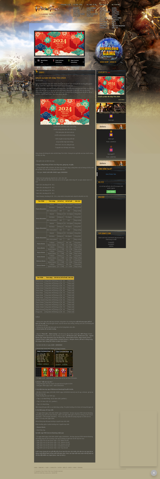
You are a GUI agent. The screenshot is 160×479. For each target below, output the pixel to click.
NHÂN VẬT (104, 4)
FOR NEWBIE (91, 8)
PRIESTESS (104, 26)
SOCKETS (115, 20)
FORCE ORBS (116, 18)
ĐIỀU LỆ (64, 467)
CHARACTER (53, 467)
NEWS (74, 467)
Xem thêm (121, 99)
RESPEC (115, 16)
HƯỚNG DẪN (91, 4)
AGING (114, 8)
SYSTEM (59, 467)
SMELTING (115, 12)
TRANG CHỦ (66, 4)
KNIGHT (102, 20)
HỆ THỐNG (116, 4)
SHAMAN (103, 28)
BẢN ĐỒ (75, 8)
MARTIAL (103, 16)
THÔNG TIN (77, 4)
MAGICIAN (103, 24)
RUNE (114, 22)
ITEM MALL (80, 467)
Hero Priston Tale (111, 174)
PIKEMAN (103, 10)
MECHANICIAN (105, 12)
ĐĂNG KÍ (113, 62)
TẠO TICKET (111, 191)
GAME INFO (41, 467)
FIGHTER (103, 8)
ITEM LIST (90, 16)
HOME (35, 467)
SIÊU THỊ (115, 28)
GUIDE (47, 467)
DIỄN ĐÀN (76, 12)
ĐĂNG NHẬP (104, 62)
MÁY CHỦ (76, 16)
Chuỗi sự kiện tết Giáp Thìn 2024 (109, 96)
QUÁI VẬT (76, 10)
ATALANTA (103, 22)
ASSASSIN (103, 18)
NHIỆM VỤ (90, 10)
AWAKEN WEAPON (118, 26)
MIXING (114, 10)
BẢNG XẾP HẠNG (79, 14)
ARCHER (103, 14)
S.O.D (89, 12)
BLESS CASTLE (92, 14)
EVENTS (70, 467)
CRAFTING (115, 14)
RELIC (114, 24)
